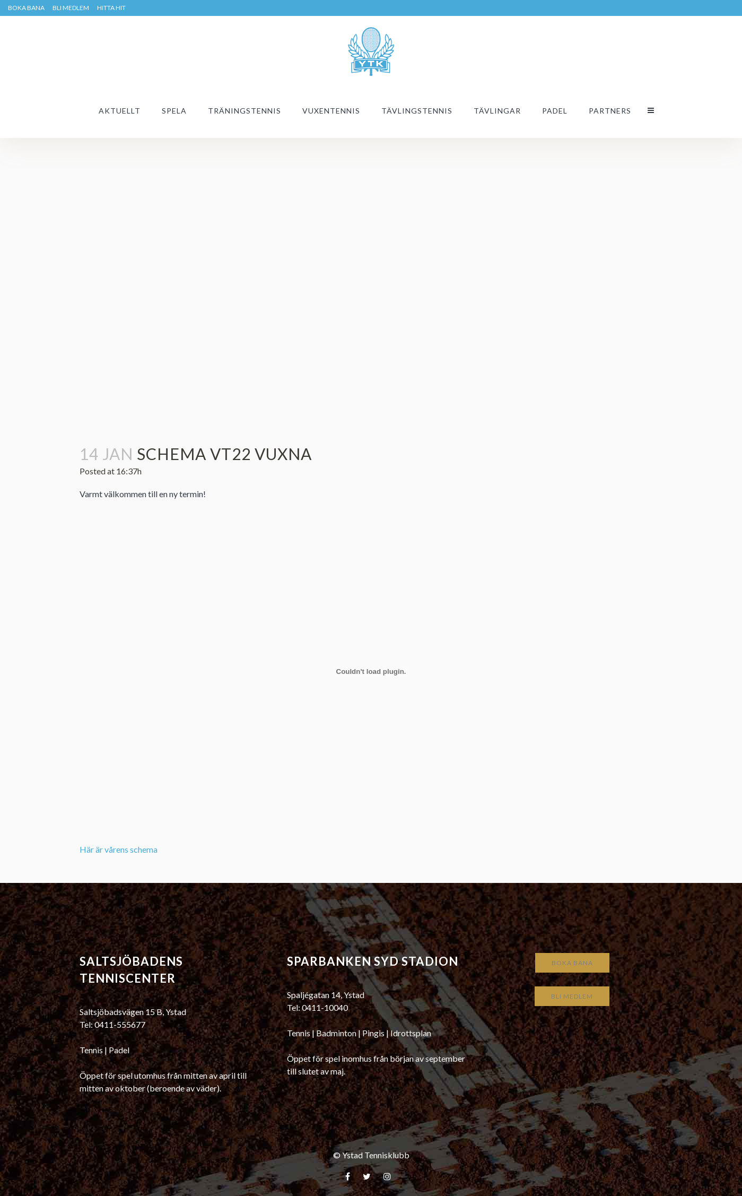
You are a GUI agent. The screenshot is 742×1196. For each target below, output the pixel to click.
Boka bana (572, 963)
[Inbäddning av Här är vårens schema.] (371, 671)
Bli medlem (71, 8)
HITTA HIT (111, 8)
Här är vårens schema (119, 849)
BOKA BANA (26, 8)
